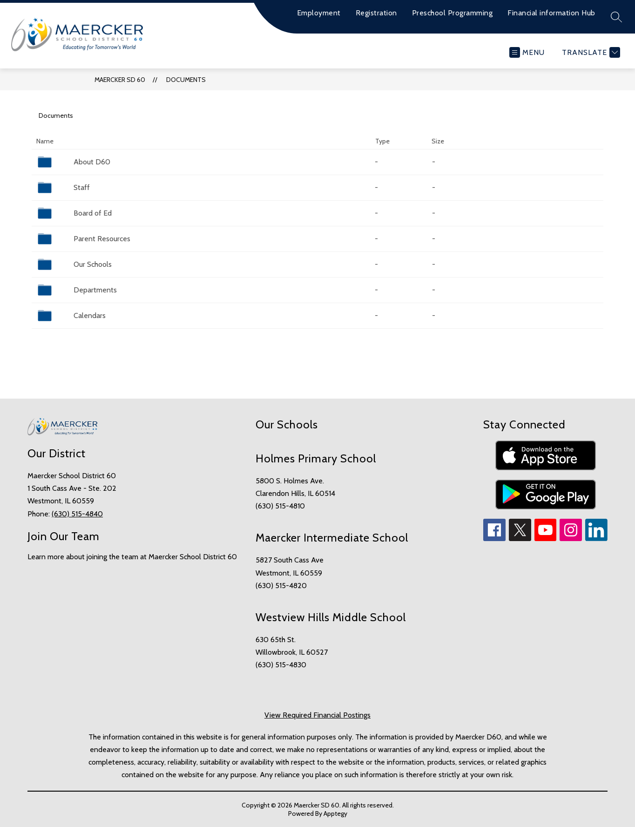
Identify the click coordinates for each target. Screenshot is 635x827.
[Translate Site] (590, 52)
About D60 (92, 161)
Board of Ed (93, 213)
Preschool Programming (452, 12)
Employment (319, 12)
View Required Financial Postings (317, 715)
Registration (376, 12)
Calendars (90, 315)
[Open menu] (527, 52)
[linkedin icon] (596, 538)
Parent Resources (102, 238)
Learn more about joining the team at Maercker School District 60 (132, 556)
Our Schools (93, 264)
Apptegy (335, 813)
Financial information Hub (551, 12)
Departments (95, 289)
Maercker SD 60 (120, 79)
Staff (82, 187)
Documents (186, 79)
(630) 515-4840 (77, 513)
